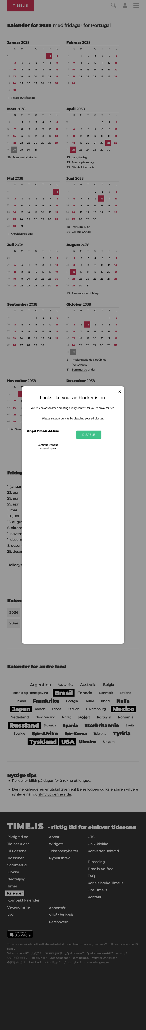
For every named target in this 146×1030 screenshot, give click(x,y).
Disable (88, 434)
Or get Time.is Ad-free (43, 431)
